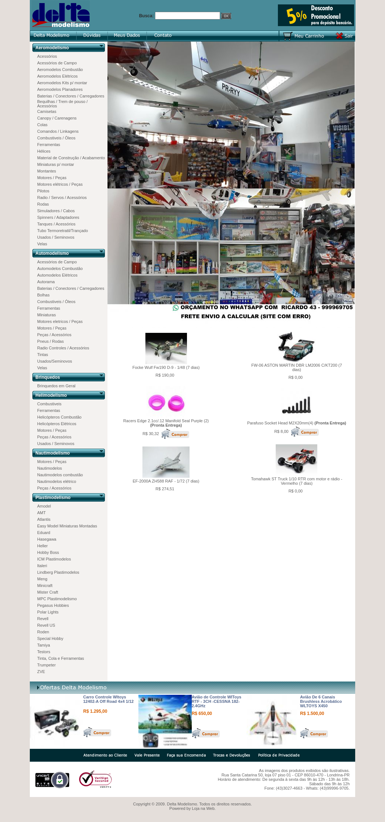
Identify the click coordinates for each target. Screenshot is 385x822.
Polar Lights (48, 612)
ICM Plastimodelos (54, 559)
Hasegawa (46, 539)
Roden (43, 632)
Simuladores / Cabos (56, 211)
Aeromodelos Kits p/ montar (62, 83)
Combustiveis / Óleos (56, 138)
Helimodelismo (51, 395)
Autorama (46, 282)
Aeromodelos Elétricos (57, 76)
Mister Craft (47, 592)
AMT (41, 512)
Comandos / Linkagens (58, 131)
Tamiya (43, 645)
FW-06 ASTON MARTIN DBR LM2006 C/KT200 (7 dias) (296, 367)
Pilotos (43, 191)
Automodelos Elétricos (57, 275)
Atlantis (43, 519)
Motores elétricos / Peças (60, 184)
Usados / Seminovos (55, 237)
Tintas (42, 354)
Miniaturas (46, 315)
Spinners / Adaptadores (58, 217)
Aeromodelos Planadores (60, 89)
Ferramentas (48, 144)
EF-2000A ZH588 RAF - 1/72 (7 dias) (166, 481)
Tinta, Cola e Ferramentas (60, 658)
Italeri (42, 565)
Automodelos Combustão (60, 268)
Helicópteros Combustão (59, 417)
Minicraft (45, 585)
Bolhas (43, 295)
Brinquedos (47, 377)
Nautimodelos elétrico (56, 481)
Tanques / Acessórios (56, 224)
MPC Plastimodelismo (57, 599)
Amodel (44, 506)
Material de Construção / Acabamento (71, 158)
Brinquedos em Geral (56, 386)
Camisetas (46, 111)
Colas (42, 124)
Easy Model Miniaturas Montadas (67, 526)
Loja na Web (203, 808)
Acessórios (47, 56)
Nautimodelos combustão (60, 475)
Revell (43, 618)
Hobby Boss (48, 552)
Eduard (43, 532)
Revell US (46, 625)
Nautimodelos (49, 468)
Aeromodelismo (52, 47)
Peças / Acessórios (54, 334)
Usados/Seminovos (54, 361)
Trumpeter (46, 665)
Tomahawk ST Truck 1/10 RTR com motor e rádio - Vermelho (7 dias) (296, 481)
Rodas (43, 204)
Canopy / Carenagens (57, 118)
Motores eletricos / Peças (60, 321)
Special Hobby (50, 638)
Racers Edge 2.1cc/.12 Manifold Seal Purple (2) (166, 423)
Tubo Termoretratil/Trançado (62, 230)
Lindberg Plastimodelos (58, 572)
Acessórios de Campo (57, 63)
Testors (43, 652)
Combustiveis (49, 404)
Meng (42, 579)
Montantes (46, 171)
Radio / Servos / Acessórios (62, 197)
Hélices (43, 151)
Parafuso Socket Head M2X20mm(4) (296, 423)
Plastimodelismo (52, 497)
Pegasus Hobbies (53, 605)
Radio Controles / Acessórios (63, 348)
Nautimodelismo (52, 453)
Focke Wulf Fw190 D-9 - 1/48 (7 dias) (166, 367)
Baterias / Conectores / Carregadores (70, 96)
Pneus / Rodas (50, 341)
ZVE (41, 671)
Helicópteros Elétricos (56, 423)
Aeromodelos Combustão (60, 69)
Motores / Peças (51, 177)
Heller (42, 546)
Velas (42, 244)
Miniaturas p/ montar (55, 164)
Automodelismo (52, 253)
